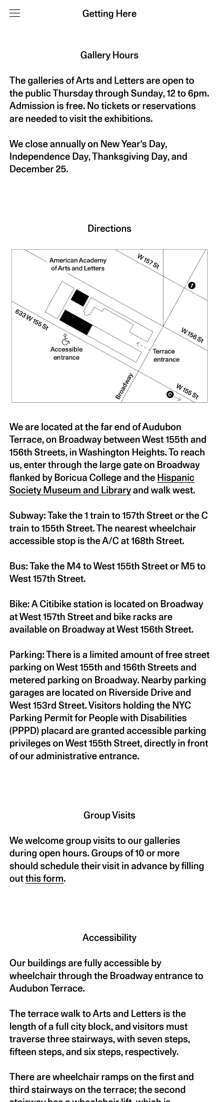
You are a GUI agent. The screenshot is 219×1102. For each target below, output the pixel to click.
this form (44, 878)
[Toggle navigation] (14, 13)
